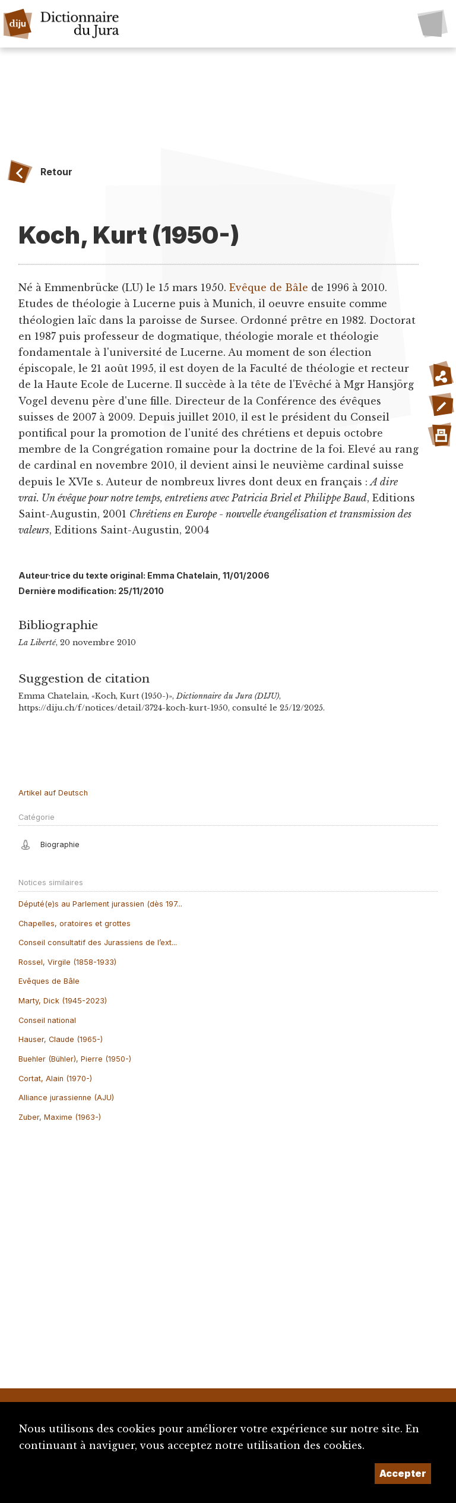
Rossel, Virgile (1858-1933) (67, 962)
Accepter (402, 1473)
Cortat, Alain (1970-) (55, 1078)
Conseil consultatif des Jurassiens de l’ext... (97, 942)
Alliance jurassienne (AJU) (66, 1097)
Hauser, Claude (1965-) (60, 1039)
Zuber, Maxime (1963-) (59, 1117)
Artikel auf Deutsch (53, 792)
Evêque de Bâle (268, 287)
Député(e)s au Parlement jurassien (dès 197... (100, 903)
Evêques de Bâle (49, 981)
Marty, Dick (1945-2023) (62, 1000)
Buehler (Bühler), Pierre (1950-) (74, 1058)
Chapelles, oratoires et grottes (74, 923)
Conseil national (47, 1020)
